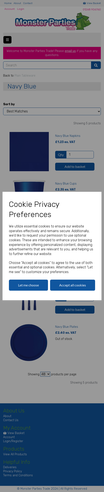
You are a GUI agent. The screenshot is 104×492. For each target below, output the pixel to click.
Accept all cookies (72, 285)
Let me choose (28, 285)
